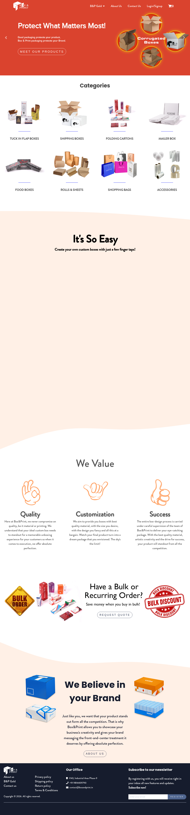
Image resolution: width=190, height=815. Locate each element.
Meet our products (42, 51)
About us (9, 777)
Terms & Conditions (46, 790)
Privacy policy (43, 777)
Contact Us (134, 6)
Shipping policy (44, 781)
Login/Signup (154, 6)
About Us (116, 6)
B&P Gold (97, 6)
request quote (114, 614)
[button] (6, 37)
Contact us (10, 786)
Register (177, 797)
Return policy (43, 786)
